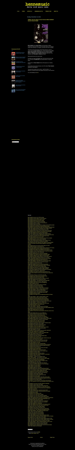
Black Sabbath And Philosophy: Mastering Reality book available (39, 391)
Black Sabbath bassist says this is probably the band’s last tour (39, 248)
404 (12, 50)
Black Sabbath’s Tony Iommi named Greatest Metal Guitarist (38, 396)
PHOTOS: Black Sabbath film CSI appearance (36, 331)
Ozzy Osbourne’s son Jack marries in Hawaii (35, 394)
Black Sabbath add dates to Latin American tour (36, 304)
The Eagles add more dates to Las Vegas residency (20, 67)
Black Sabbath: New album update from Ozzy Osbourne (37, 372)
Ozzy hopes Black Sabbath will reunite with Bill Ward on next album (39, 269)
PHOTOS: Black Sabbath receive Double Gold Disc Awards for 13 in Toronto (41, 247)
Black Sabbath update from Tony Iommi (34, 367)
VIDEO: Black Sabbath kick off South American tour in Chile (38, 229)
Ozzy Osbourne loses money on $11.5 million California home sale (39, 337)
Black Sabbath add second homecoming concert (36, 321)
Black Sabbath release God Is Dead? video (35, 285)
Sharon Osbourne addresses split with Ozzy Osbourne (37, 316)
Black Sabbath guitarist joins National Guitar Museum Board (38, 368)
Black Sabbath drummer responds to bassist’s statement (37, 423)
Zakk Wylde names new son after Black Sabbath (36, 406)
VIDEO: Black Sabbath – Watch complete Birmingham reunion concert (40, 421)
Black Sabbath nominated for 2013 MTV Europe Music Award (38, 235)
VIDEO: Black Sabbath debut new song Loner (36, 309)
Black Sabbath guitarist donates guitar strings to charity (37, 297)
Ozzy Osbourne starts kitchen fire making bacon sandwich (38, 241)
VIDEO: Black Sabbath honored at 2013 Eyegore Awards (38, 232)
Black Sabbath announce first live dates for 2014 (36, 219)
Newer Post (30, 437)
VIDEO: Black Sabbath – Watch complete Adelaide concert (38, 296)
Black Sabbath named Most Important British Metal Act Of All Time (39, 378)
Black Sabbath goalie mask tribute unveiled (35, 399)
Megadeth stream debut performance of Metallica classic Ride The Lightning (20, 81)
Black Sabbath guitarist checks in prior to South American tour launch (40, 230)
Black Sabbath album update (33, 392)
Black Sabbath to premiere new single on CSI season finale (38, 332)
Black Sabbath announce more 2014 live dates (36, 217)
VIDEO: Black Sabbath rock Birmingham (35, 425)
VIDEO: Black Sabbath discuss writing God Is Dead (37, 279)
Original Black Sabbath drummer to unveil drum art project (38, 264)
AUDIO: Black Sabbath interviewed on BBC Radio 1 (37, 290)
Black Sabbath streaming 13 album (34, 293)
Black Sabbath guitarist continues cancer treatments (37, 239)
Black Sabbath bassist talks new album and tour (36, 353)
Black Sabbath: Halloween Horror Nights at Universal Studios (38, 255)
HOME (18, 11)
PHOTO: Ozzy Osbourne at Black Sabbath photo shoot (37, 370)
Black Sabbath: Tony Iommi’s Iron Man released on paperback (38, 383)
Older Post (52, 437)
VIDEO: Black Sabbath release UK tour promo (36, 333)
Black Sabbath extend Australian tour (34, 346)
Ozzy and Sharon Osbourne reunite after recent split (37, 274)
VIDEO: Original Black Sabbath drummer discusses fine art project (39, 258)
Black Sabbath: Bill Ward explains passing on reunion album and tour (40, 256)
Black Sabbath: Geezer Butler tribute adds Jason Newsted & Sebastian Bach (41, 227)
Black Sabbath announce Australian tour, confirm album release (39, 386)
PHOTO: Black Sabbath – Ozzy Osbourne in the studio (37, 357)
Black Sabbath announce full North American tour (36, 315)
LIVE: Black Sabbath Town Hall (33, 283)
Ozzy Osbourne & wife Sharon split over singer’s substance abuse (39, 322)
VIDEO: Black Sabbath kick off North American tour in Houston (38, 257)
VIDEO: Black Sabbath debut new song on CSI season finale (38, 303)
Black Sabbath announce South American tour (36, 308)
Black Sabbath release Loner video (34, 223)
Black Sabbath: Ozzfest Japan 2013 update (35, 373)
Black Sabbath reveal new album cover (34, 336)
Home (41, 437)
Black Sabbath (33, 433)
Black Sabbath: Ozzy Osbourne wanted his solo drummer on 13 (39, 271)
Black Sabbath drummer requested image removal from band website (40, 424)
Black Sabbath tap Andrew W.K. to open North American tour (38, 267)
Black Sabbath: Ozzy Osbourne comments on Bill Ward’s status (39, 254)
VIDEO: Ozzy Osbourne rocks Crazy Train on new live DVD (38, 405)
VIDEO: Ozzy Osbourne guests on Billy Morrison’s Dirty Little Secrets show (41, 234)
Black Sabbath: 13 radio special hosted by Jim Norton (37, 284)
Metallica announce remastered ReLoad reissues (20, 71)
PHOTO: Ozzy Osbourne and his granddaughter (36, 359)
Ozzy (38, 433)
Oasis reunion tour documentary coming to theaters (20, 85)
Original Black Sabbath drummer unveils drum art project (37, 253)
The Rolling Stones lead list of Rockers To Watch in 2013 (37, 360)
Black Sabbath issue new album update (35, 379)
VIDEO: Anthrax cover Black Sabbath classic (35, 411)
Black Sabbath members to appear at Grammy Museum (37, 222)
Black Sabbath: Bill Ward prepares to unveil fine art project (38, 261)
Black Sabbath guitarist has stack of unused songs (36, 343)
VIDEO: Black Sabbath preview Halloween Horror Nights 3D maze (39, 233)
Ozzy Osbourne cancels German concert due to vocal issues (38, 408)
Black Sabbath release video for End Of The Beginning (37, 282)
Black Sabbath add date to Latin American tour (36, 246)
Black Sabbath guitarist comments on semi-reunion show (38, 422)
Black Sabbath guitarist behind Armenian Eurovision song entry (39, 345)
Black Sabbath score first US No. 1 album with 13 (36, 270)
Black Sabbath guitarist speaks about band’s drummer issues (38, 299)
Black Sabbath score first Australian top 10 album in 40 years (38, 278)
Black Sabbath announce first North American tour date (37, 341)
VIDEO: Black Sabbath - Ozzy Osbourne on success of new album (39, 260)
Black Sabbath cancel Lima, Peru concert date (36, 252)
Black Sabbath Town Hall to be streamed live (35, 286)
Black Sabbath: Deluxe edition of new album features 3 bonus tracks (39, 318)
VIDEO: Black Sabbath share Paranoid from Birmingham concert (39, 404)
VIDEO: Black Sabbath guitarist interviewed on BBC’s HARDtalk (39, 265)
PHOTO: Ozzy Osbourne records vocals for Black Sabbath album (39, 369)
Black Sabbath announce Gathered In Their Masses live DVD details (39, 231)
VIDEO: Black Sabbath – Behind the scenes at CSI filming (38, 306)
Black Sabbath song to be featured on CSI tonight (36, 221)
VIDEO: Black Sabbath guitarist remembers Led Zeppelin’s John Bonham (40, 397)
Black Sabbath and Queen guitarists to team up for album (38, 347)
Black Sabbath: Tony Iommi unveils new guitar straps (37, 266)
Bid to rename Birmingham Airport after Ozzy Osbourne (37, 362)
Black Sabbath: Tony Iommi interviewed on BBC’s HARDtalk (38, 268)
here (37, 72)
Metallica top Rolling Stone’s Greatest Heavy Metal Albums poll (39, 398)
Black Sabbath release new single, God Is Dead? (36, 320)
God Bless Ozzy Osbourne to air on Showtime (36, 412)
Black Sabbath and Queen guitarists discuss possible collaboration (39, 330)
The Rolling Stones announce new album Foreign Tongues (20, 53)
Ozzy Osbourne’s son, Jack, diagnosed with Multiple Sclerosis (38, 409)
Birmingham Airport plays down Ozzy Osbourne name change (38, 358)
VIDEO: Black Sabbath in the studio (34, 305)
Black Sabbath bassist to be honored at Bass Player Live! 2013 (39, 245)
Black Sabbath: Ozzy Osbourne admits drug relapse (37, 324)
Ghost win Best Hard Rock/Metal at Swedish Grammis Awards (20, 90)
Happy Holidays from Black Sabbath (34, 366)
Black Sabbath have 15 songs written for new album (37, 417)
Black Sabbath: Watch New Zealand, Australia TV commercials (39, 354)
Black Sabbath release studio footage (34, 348)
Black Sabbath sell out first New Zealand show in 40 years (38, 371)
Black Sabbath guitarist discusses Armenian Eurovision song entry (39, 344)
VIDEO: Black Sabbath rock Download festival (36, 413)
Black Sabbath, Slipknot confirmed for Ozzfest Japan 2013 (38, 385)
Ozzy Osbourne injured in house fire (34, 355)
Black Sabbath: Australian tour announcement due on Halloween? (39, 387)
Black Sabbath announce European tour (35, 334)
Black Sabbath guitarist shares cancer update (36, 323)
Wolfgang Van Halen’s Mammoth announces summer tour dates (20, 57)
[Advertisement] (19, 25)
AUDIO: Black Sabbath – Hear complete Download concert (38, 410)
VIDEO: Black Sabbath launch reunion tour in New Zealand (38, 317)
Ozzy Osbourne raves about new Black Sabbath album (37, 335)
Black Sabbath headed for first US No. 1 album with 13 (37, 281)
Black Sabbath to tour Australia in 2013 (34, 393)
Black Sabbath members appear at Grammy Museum (37, 218)
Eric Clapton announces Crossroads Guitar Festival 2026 (20, 62)
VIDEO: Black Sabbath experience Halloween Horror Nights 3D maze (40, 228)
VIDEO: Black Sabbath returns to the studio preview (37, 349)
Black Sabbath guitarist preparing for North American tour (38, 259)
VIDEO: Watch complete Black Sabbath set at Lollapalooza (38, 400)
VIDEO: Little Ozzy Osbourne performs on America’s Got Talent (39, 420)
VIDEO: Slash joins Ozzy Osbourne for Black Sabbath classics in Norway (40, 419)
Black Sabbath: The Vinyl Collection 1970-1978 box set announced (39, 380)
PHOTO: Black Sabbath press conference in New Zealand (38, 319)
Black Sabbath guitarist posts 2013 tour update (36, 220)
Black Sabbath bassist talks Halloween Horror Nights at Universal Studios (40, 242)
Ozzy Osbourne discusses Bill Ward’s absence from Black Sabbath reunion (41, 307)
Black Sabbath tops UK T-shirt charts (34, 361)
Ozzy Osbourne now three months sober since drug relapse (38, 298)
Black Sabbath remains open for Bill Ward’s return (36, 407)
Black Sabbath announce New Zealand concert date (37, 374)
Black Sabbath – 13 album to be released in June (36, 356)
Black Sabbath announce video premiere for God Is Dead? (38, 291)
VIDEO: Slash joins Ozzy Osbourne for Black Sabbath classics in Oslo (40, 418)
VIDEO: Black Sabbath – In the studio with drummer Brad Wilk (38, 280)
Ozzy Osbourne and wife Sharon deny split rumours (37, 328)
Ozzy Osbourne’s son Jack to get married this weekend (37, 395)
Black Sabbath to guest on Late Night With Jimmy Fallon (37, 292)
